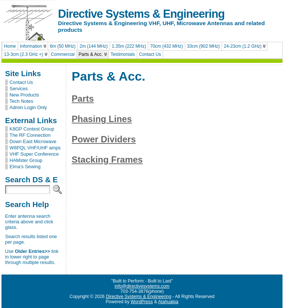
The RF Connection (30, 135)
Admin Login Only (28, 107)
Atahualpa (168, 301)
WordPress (142, 301)
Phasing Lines (102, 119)
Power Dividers (104, 139)
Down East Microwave (33, 141)
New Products (24, 95)
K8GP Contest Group (32, 129)
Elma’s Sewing (25, 166)
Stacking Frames (107, 160)
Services (19, 88)
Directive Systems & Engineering (141, 13)
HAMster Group (26, 160)
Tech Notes (21, 101)
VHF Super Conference (34, 154)
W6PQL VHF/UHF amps (35, 147)
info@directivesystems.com (142, 286)
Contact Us (21, 82)
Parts (83, 99)
